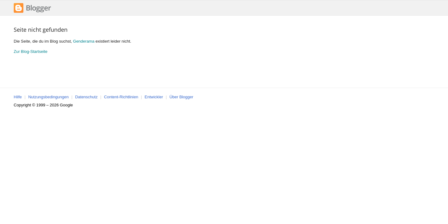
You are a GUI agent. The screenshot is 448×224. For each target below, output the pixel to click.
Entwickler (154, 97)
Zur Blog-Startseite (30, 51)
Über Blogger (182, 97)
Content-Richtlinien (121, 97)
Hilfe (18, 97)
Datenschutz (86, 97)
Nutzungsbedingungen (48, 97)
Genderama (84, 41)
